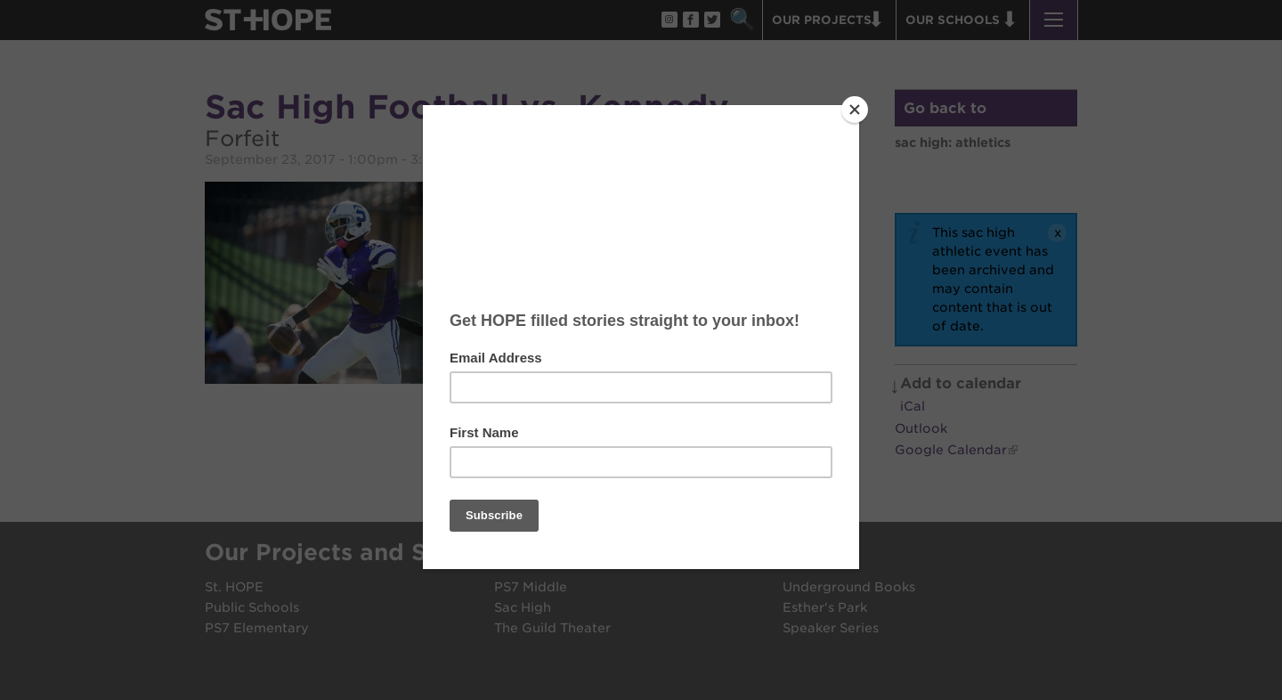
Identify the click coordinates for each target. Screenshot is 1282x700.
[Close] (854, 109)
